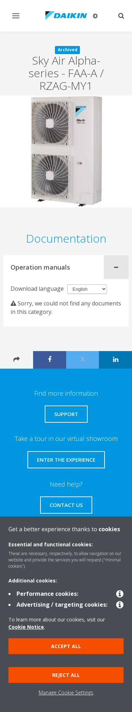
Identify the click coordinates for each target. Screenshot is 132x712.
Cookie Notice (26, 627)
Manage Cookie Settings (66, 692)
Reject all (66, 675)
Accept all (66, 646)
